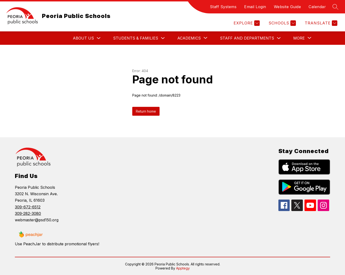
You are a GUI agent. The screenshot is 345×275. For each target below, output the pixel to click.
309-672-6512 (27, 207)
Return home (146, 111)
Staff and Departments (247, 38)
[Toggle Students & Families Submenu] (163, 38)
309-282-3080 (28, 213)
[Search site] (335, 7)
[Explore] (246, 23)
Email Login (255, 6)
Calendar (317, 6)
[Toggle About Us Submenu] (99, 38)
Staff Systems (223, 6)
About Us (83, 38)
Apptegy (183, 268)
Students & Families (135, 38)
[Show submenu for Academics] (189, 38)
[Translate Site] (320, 23)
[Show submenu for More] (299, 38)
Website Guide (287, 6)
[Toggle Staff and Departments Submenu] (279, 38)
